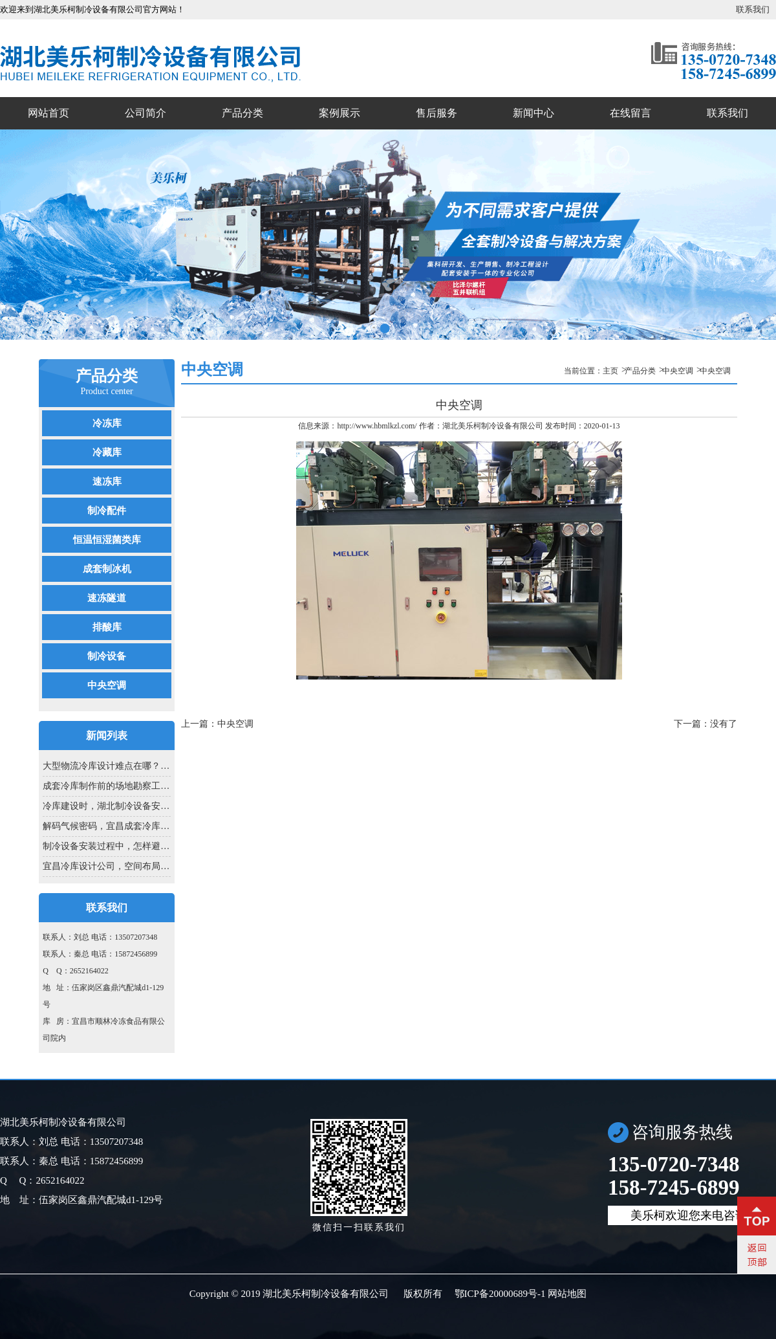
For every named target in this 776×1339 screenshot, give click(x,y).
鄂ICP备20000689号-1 (500, 1294)
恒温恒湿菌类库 (107, 540)
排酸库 (107, 627)
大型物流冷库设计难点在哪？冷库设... (106, 766)
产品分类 (242, 112)
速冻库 (107, 481)
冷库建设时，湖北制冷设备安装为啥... (106, 806)
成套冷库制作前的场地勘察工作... (106, 786)
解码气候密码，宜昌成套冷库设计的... (106, 826)
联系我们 (753, 9)
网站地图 (567, 1294)
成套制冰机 (107, 569)
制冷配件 (106, 510)
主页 (610, 370)
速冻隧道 (106, 598)
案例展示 (339, 112)
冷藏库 (107, 452)
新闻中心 (533, 112)
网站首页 (48, 112)
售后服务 (436, 112)
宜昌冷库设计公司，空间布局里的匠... (106, 866)
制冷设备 (106, 656)
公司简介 (145, 112)
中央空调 (106, 685)
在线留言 (630, 112)
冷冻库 (107, 423)
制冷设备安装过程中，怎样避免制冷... (106, 846)
